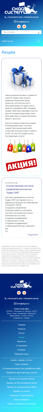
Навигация (7, 41)
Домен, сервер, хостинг (22, 360)
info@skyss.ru (23, 22)
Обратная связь (21, 354)
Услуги (21, 333)
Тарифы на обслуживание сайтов (21, 382)
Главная (21, 324)
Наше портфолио (21, 399)
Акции (21, 337)
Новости (21, 328)
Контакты (21, 349)
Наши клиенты (21, 364)
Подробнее (33, 235)
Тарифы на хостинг (21, 391)
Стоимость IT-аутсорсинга (21, 395)
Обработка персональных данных (21, 372)
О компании (21, 345)
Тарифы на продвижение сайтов (21, 386)
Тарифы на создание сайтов (21, 378)
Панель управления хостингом (21, 403)
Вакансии (21, 341)
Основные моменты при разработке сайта (21, 368)
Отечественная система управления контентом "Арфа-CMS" (19, 189)
